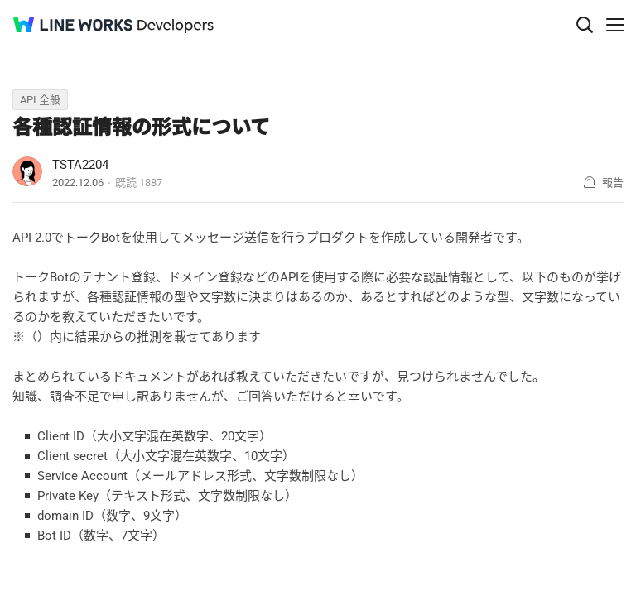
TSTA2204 (80, 164)
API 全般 (40, 100)
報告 (613, 182)
